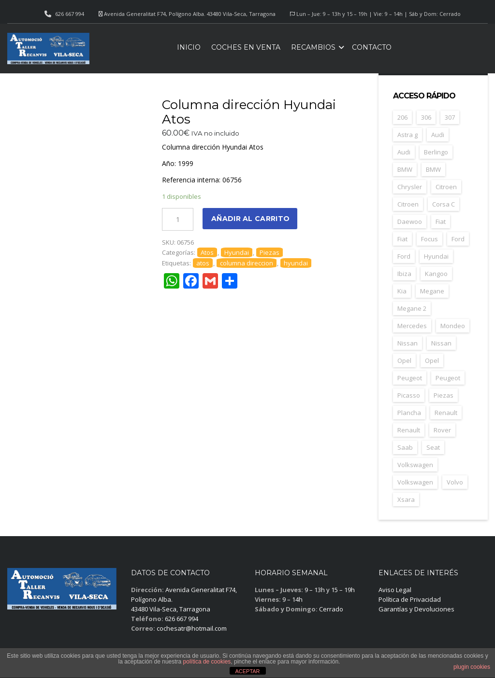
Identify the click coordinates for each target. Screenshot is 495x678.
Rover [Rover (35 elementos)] (442, 430)
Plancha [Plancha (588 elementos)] (409, 412)
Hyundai (236, 252)
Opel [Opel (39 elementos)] (432, 360)
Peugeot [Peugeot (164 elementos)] (409, 378)
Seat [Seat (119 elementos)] (433, 447)
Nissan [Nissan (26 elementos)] (441, 343)
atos (202, 263)
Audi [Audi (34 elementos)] (437, 134)
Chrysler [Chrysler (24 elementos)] (409, 186)
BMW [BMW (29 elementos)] (433, 169)
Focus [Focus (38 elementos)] (429, 239)
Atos (207, 252)
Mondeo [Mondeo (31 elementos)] (452, 325)
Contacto (372, 47)
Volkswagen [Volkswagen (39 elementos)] (415, 464)
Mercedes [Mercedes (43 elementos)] (412, 325)
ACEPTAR (247, 671)
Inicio (189, 47)
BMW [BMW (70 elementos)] (404, 169)
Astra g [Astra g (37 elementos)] (407, 134)
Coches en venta (245, 47)
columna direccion (246, 263)
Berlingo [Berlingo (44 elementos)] (436, 152)
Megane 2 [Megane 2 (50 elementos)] (411, 308)
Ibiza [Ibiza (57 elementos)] (404, 273)
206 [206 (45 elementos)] (402, 117)
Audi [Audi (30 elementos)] (403, 152)
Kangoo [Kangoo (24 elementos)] (436, 273)
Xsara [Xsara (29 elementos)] (406, 499)
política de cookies (207, 661)
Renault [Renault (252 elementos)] (446, 412)
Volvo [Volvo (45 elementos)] (455, 482)
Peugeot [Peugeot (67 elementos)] (448, 378)
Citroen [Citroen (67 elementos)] (408, 204)
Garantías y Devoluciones (416, 609)
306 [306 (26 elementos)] (426, 117)
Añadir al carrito (250, 218)
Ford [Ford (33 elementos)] (403, 256)
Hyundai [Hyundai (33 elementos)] (436, 256)
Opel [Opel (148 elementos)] (404, 360)
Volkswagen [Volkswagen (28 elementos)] (415, 482)
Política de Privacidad (410, 599)
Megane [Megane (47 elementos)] (432, 291)
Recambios (313, 47)
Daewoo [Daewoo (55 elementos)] (409, 221)
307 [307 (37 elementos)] (450, 117)
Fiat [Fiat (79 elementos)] (441, 221)
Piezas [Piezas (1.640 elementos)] (443, 395)
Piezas (269, 252)
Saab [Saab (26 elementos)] (405, 447)
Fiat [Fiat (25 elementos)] (402, 239)
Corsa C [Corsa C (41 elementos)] (443, 204)
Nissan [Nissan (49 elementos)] (407, 343)
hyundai (296, 263)
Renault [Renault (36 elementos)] (408, 430)
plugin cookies (471, 667)
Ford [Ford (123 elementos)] (458, 239)
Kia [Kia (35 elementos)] (402, 291)
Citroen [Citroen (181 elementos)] (446, 186)
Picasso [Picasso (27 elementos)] (408, 395)
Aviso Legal (395, 589)
